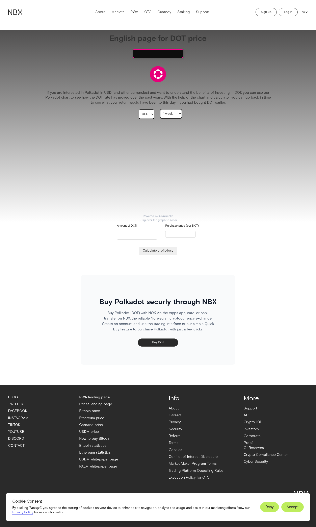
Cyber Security (256, 461)
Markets (117, 12)
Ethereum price (91, 418)
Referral (175, 436)
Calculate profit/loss (158, 251)
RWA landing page (94, 397)
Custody (164, 12)
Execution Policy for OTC (189, 477)
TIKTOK (14, 425)
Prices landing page (95, 404)
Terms (173, 443)
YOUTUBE (16, 431)
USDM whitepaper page (98, 459)
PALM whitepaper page (98, 466)
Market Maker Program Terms (193, 463)
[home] (15, 12)
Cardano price (91, 425)
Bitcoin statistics (92, 445)
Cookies (175, 450)
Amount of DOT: (127, 226)
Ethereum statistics (95, 452)
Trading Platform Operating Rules (196, 470)
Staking (183, 12)
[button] (304, 12)
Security (175, 429)
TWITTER (15, 404)
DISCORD (16, 438)
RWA (134, 12)
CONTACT (16, 445)
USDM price (89, 431)
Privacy (175, 422)
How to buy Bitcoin (94, 438)
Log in (288, 12)
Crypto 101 (252, 422)
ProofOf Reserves (254, 445)
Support (202, 12)
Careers (175, 415)
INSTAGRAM (18, 418)
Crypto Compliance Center (266, 454)
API (246, 415)
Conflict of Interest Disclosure (193, 456)
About (100, 12)
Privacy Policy (22, 512)
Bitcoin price (89, 411)
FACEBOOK (17, 411)
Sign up (266, 12)
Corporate (252, 436)
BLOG (13, 397)
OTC (147, 12)
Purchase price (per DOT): (182, 226)
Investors (251, 429)
